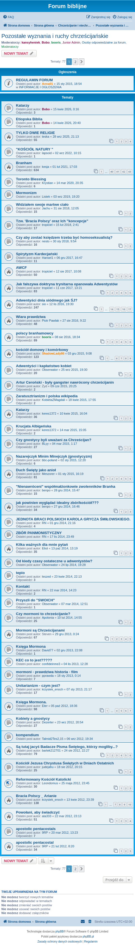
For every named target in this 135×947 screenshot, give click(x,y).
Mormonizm (26, 193)
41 (117, 171)
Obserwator (50, 369)
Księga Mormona (31, 646)
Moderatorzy (9, 46)
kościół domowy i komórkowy (42, 350)
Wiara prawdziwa (31, 317)
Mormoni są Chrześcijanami (40, 630)
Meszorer (48, 473)
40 (111, 171)
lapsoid (47, 153)
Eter (45, 705)
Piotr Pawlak (50, 320)
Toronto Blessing (31, 179)
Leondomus (50, 783)
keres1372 (49, 413)
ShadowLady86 (53, 353)
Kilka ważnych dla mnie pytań (42, 544)
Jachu (46, 208)
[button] (81, 61)
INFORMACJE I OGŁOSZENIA (40, 87)
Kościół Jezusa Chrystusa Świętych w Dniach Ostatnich (65, 763)
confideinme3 (51, 664)
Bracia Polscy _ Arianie (36, 796)
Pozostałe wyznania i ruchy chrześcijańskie (54, 36)
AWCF (21, 268)
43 (129, 171)
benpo (46, 490)
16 (123, 309)
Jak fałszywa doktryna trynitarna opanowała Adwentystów (67, 284)
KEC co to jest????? (34, 660)
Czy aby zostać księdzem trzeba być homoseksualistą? (64, 237)
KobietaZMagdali (53, 399)
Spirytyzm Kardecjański (37, 254)
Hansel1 (47, 257)
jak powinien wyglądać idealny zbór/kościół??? (57, 503)
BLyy (45, 443)
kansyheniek (31, 42)
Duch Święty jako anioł (36, 470)
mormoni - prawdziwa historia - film (47, 672)
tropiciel (47, 224)
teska (45, 136)
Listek (46, 196)
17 (129, 309)
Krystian (47, 183)
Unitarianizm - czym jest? (38, 685)
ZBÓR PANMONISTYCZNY (39, 533)
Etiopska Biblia (29, 119)
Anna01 (47, 83)
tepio (20, 573)
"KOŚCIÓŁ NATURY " (34, 149)
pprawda (48, 675)
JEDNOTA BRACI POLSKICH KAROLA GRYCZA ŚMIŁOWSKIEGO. (73, 519)
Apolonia (48, 617)
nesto (45, 241)
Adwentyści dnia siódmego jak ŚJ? (46, 300)
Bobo (45, 42)
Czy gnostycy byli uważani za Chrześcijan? (53, 440)
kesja (45, 166)
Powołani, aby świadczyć (38, 812)
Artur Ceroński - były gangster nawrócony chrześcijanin (65, 382)
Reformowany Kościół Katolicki (43, 779)
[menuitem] (8, 17)
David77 (47, 650)
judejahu (48, 767)
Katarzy (22, 105)
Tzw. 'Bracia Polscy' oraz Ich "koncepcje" (52, 221)
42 (123, 171)
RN (44, 523)
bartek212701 (51, 750)
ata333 (46, 816)
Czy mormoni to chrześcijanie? (43, 614)
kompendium (27, 735)
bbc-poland (49, 460)
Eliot (45, 548)
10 (129, 804)
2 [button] (75, 61)
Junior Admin (71, 42)
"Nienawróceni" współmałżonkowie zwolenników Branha (65, 486)
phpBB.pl (88, 936)
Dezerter (48, 722)
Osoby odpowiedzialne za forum (104, 42)
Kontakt (23, 586)
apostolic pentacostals (36, 829)
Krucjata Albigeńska (33, 426)
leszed (46, 576)
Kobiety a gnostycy (33, 718)
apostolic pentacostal (35, 842)
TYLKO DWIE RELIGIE (35, 133)
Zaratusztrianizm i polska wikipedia (47, 396)
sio (44, 304)
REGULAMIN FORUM (34, 80)
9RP (45, 832)
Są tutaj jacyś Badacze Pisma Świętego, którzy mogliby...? (67, 747)
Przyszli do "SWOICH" (35, 600)
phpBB (59, 931)
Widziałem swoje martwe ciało (42, 204)
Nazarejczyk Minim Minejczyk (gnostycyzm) (54, 456)
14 (111, 309)
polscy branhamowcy (34, 333)
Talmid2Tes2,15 (52, 738)
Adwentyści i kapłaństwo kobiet (44, 366)
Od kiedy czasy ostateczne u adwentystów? (54, 561)
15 (117, 309)
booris (56, 42)
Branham (24, 163)
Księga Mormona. (31, 702)
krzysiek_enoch (52, 689)
